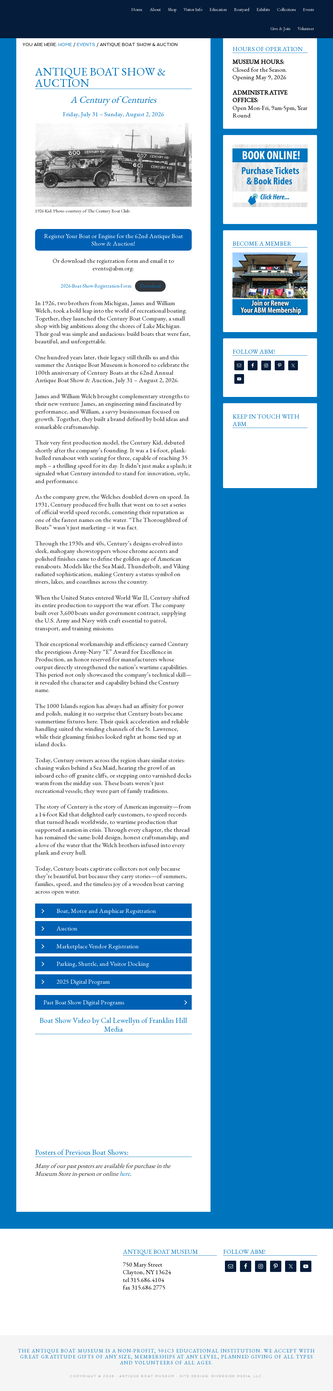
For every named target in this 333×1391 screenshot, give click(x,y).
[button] (113, 240)
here (125, 1174)
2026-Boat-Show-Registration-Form (96, 286)
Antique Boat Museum (63, 9)
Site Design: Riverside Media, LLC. (221, 1376)
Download (150, 286)
